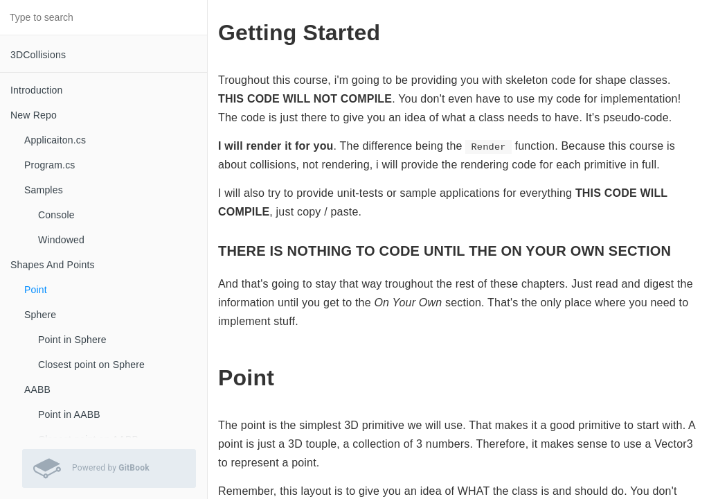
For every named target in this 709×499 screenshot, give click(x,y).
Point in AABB (69, 414)
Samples (43, 189)
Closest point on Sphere (91, 364)
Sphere (40, 314)
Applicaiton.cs (55, 140)
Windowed (61, 239)
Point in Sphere (72, 339)
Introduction (36, 90)
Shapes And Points (52, 264)
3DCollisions (38, 54)
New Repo (33, 115)
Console (56, 214)
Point (35, 289)
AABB (37, 389)
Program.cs (49, 164)
